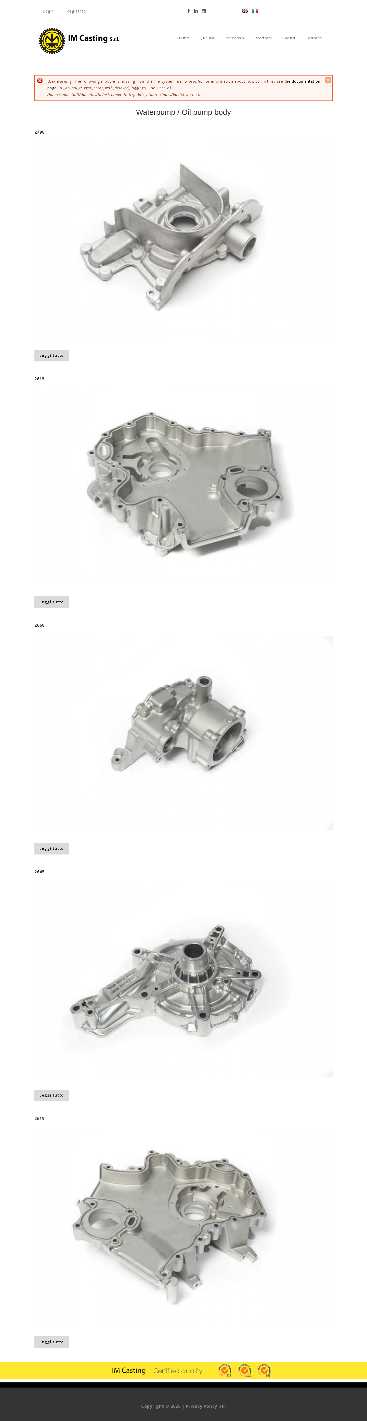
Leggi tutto (54, 355)
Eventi (288, 37)
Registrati (76, 11)
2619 (39, 1118)
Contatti (314, 37)
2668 (39, 625)
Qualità (207, 37)
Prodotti (263, 37)
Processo (234, 37)
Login (48, 11)
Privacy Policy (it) (206, 1406)
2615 (39, 379)
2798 (39, 132)
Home (183, 37)
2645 (39, 872)
